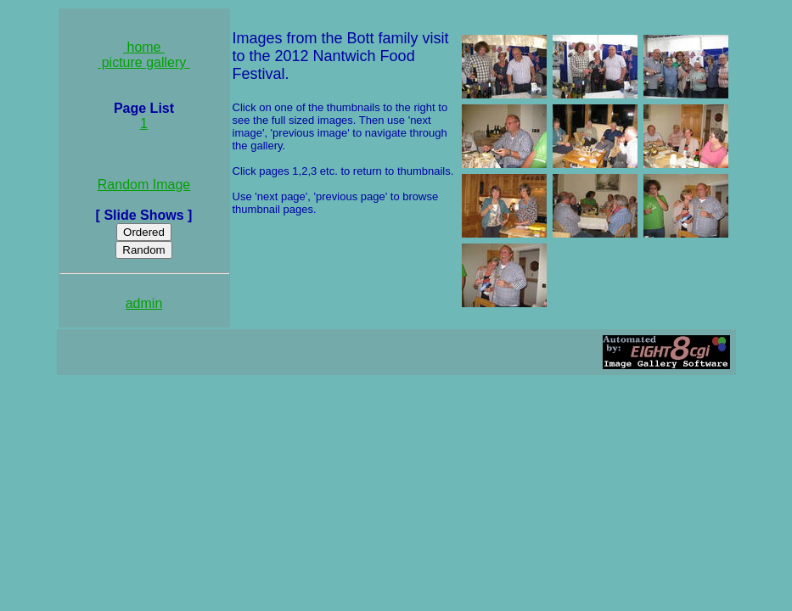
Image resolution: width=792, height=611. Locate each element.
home (144, 47)
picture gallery (144, 62)
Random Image (144, 184)
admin (144, 303)
